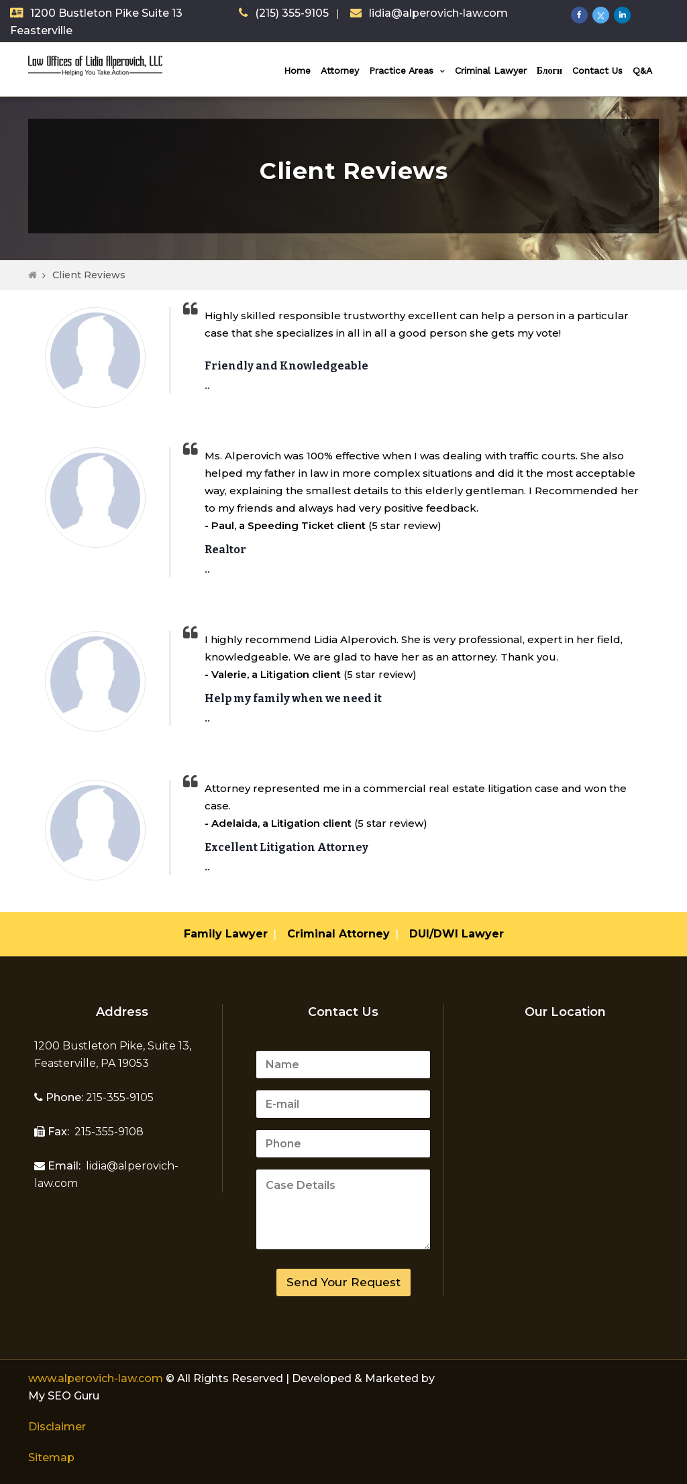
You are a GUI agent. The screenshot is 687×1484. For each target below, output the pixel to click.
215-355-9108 (108, 1131)
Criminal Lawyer (491, 70)
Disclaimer (57, 1426)
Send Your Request (343, 1282)
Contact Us (597, 70)
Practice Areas (401, 70)
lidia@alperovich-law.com (438, 13)
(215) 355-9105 (292, 13)
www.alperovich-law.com (97, 1378)
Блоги (549, 70)
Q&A (642, 70)
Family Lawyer (226, 933)
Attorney (340, 70)
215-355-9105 (118, 1097)
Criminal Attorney (338, 933)
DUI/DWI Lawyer (456, 933)
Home (297, 70)
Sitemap (51, 1457)
